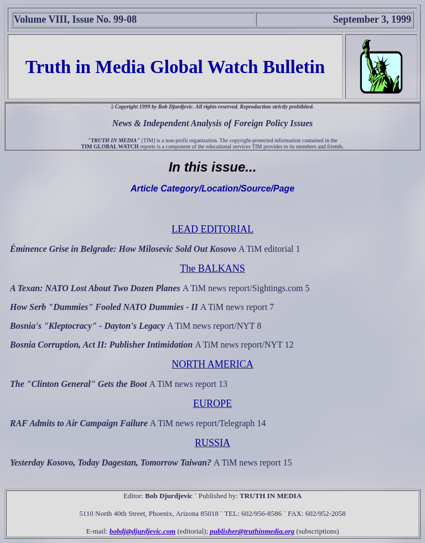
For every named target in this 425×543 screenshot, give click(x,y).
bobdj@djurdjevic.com (143, 531)
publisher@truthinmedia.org (252, 531)
